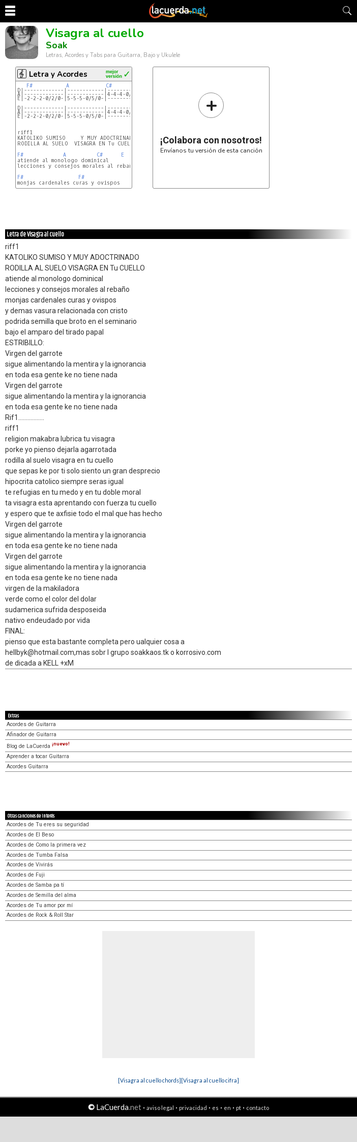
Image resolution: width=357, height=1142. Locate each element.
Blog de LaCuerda (38, 746)
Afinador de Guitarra (31, 734)
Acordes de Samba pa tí (35, 885)
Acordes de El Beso (30, 834)
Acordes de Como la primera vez (46, 845)
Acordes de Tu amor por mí (40, 905)
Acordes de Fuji (26, 874)
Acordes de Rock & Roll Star (40, 915)
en (227, 1107)
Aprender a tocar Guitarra (38, 756)
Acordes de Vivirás (30, 864)
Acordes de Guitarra (31, 724)
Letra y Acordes (58, 74)
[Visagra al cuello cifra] (210, 1080)
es (215, 1107)
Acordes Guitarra (27, 766)
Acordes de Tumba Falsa (37, 855)
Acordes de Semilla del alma (41, 895)
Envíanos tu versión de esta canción (211, 123)
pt (238, 1107)
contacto (257, 1107)
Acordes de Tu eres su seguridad (48, 824)
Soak (56, 45)
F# (29, 85)
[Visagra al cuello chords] (149, 1080)
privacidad (193, 1107)
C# (109, 85)
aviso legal (160, 1107)
